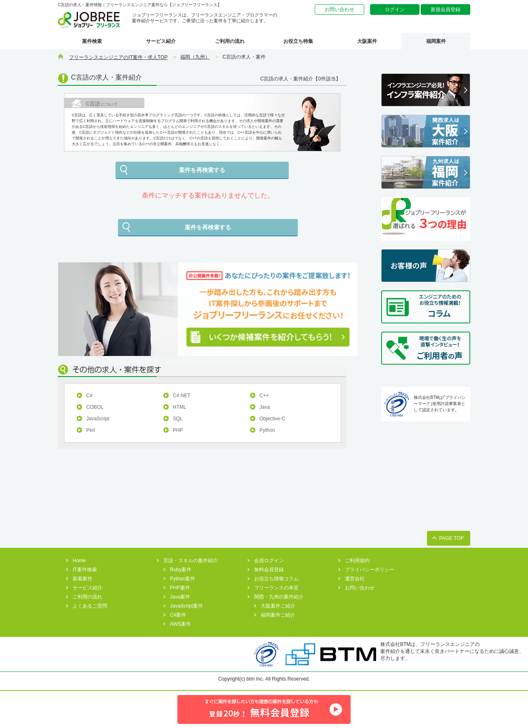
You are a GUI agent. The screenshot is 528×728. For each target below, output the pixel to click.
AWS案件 (180, 624)
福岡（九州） (195, 57)
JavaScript (97, 419)
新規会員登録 (445, 9)
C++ (264, 395)
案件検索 (92, 41)
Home (79, 560)
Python (267, 430)
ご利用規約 (357, 560)
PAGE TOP (451, 538)
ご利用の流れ (230, 41)
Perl (90, 430)
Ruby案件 (180, 570)
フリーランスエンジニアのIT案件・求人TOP (118, 57)
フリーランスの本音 (276, 588)
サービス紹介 (161, 41)
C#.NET (182, 395)
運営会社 (355, 579)
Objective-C (272, 419)
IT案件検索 (85, 570)
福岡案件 (436, 41)
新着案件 (82, 579)
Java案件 (180, 597)
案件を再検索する (202, 170)
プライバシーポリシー (369, 570)
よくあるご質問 (90, 606)
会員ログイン (269, 560)
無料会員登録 (269, 570)
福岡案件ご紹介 (278, 615)
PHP (178, 430)
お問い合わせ (339, 9)
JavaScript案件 (186, 606)
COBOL (95, 407)
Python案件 (182, 579)
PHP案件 (180, 588)
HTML (179, 407)
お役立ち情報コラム (276, 579)
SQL (178, 419)
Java (264, 407)
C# (89, 395)
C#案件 (178, 615)
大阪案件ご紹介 (278, 606)
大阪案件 (367, 41)
